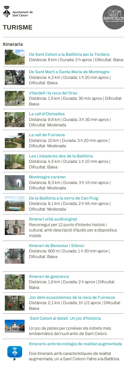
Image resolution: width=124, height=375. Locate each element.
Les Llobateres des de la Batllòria (61, 156)
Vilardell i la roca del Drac (53, 93)
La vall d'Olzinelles (47, 114)
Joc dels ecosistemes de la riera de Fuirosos (72, 297)
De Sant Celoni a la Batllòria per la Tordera (69, 54)
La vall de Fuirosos (47, 135)
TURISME (17, 27)
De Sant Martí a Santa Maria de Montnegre (69, 71)
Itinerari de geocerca (49, 276)
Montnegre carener (47, 177)
